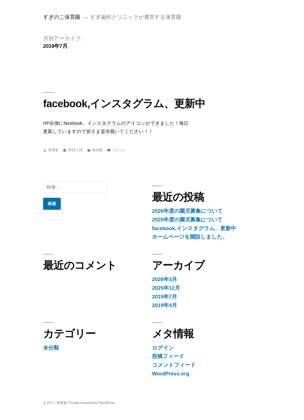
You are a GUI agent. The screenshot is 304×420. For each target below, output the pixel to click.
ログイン (163, 348)
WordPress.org (170, 373)
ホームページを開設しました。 (190, 237)
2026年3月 (164, 279)
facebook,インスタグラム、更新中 (124, 103)
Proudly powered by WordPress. (92, 403)
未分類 (97, 150)
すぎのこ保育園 (61, 17)
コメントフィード (174, 365)
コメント (119, 150)
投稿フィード (168, 356)
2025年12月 (166, 288)
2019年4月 (164, 305)
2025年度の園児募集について (187, 219)
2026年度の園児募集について (187, 211)
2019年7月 (164, 296)
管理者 (53, 150)
